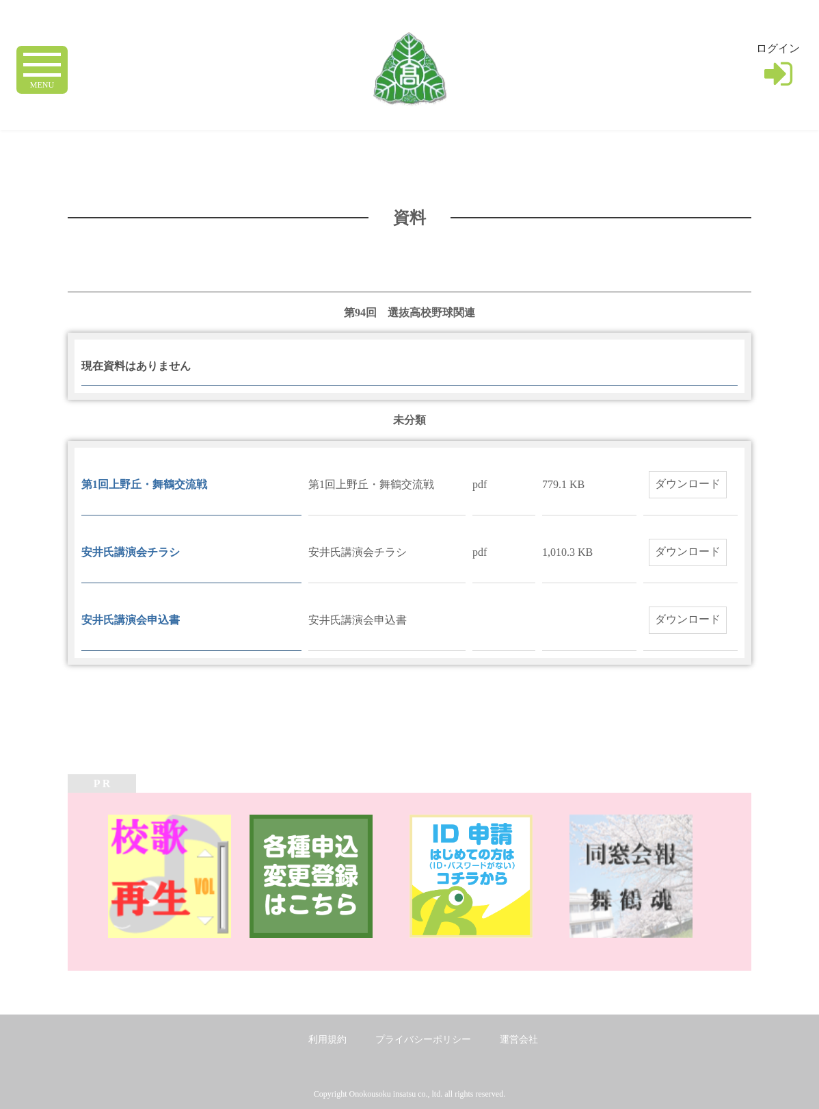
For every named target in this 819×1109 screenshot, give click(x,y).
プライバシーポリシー (423, 1039)
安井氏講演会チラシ (130, 552)
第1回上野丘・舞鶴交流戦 (144, 484)
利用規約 (327, 1039)
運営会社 (519, 1039)
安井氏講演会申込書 (130, 620)
